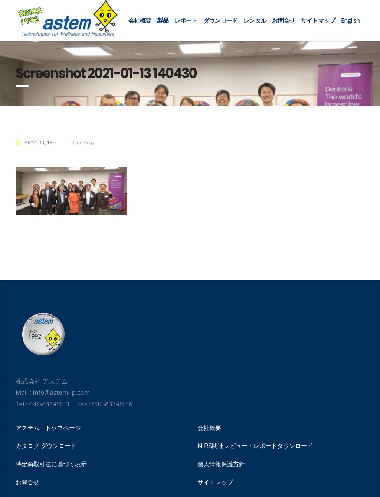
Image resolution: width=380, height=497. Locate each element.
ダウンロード (220, 20)
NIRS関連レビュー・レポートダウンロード (255, 445)
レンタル (254, 20)
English (350, 20)
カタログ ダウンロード (46, 445)
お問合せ (283, 20)
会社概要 (139, 20)
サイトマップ (318, 20)
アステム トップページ (48, 428)
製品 (162, 20)
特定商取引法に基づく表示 (51, 464)
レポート (185, 20)
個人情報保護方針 (221, 464)
